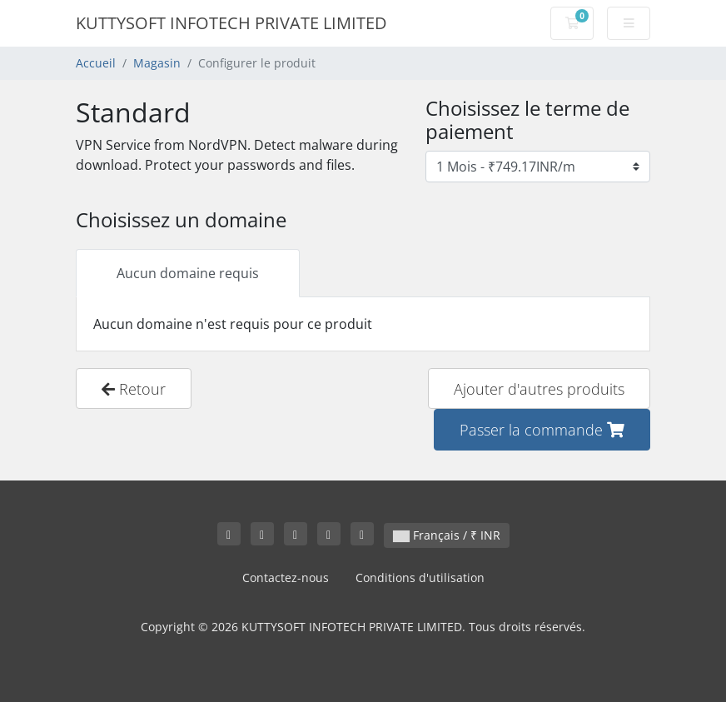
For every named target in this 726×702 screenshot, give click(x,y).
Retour (134, 388)
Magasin (157, 63)
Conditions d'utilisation (420, 577)
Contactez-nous (285, 577)
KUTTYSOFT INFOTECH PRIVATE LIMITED (231, 23)
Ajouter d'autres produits (539, 388)
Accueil (96, 63)
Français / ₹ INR (446, 535)
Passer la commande (542, 429)
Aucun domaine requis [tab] (188, 273)
